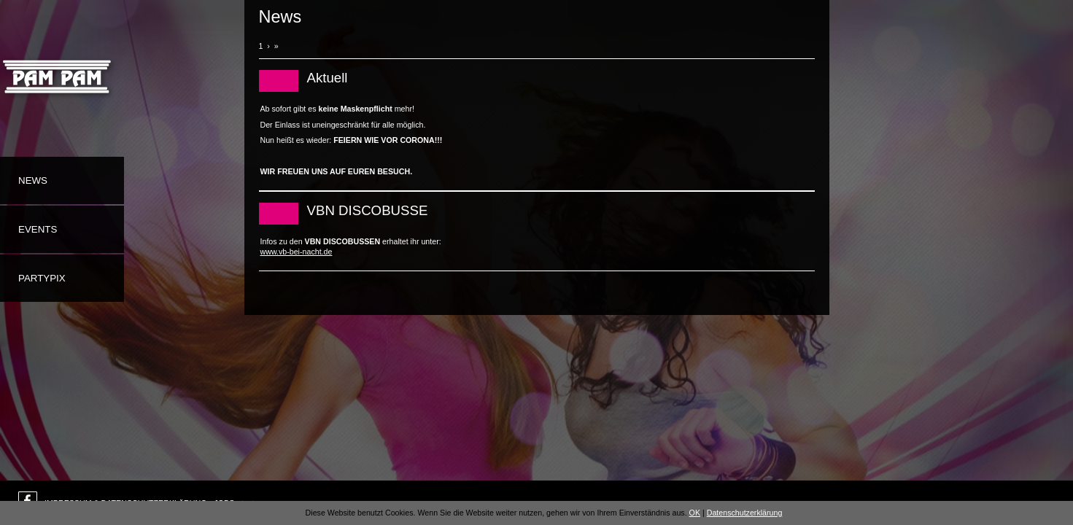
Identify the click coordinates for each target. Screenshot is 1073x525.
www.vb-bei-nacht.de (296, 251)
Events (37, 229)
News (32, 180)
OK (694, 512)
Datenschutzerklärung (745, 512)
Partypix (42, 278)
